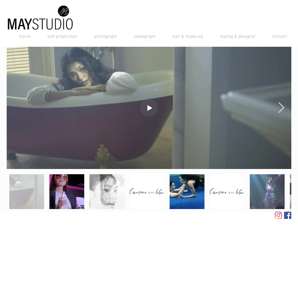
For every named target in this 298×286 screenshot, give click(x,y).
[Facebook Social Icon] (287, 215)
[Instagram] (278, 215)
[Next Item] (281, 108)
